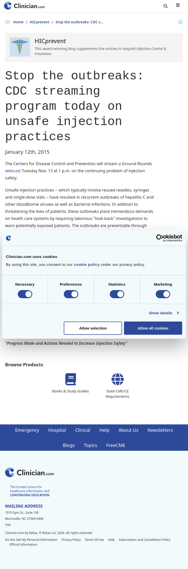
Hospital (57, 430)
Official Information (23, 544)
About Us (128, 430)
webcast (13, 171)
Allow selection (93, 328)
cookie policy (87, 264)
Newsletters (160, 430)
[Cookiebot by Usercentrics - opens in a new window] (160, 238)
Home (10, 22)
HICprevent (31, 22)
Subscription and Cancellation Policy (144, 540)
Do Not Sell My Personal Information (31, 540)
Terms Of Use (94, 540)
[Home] (24, 6)
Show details (161, 313)
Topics (90, 445)
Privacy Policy (71, 540)
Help (104, 430)
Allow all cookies (153, 328)
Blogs (69, 445)
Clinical (82, 430)
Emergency (27, 430)
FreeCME (115, 445)
